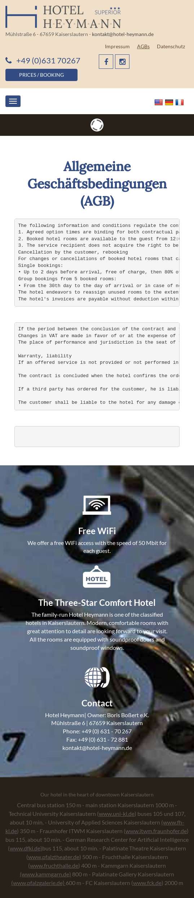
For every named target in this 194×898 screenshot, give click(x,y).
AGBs (143, 46)
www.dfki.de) (26, 848)
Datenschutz (171, 46)
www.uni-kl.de (117, 813)
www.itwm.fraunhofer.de (156, 830)
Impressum (117, 46)
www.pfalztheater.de (53, 856)
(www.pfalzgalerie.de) (38, 882)
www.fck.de (147, 882)
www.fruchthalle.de (54, 865)
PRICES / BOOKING (41, 75)
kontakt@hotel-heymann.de (123, 34)
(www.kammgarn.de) (45, 874)
